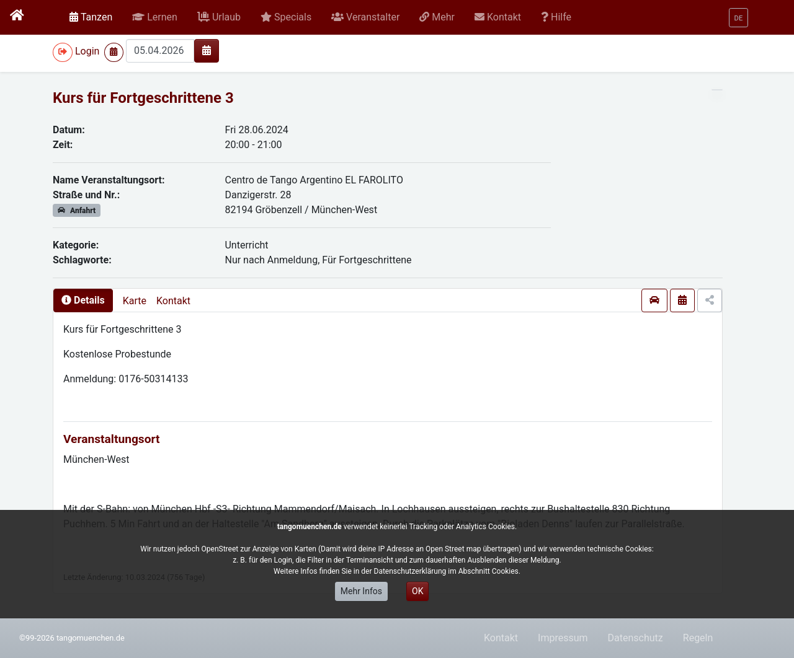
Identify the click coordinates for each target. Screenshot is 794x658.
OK (417, 591)
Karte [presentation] (134, 301)
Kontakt (173, 301)
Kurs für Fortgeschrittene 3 (143, 98)
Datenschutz (635, 638)
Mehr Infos (361, 591)
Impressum (563, 638)
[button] (154, 17)
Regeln (698, 638)
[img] (206, 50)
